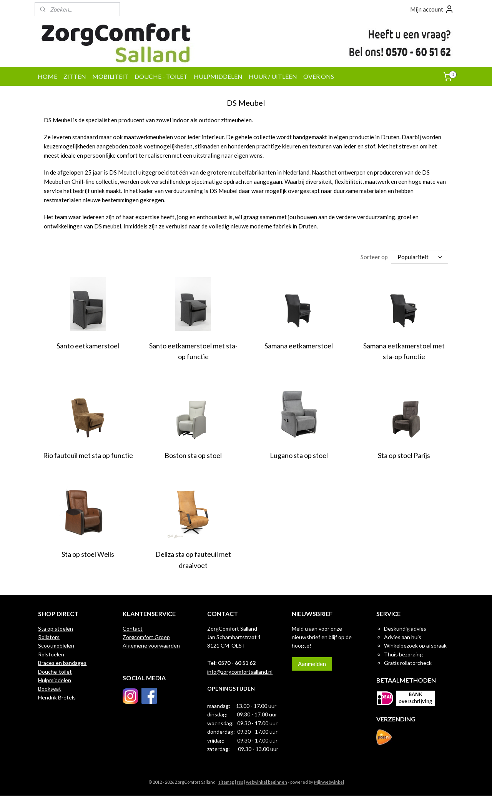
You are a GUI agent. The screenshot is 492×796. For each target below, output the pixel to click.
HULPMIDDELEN (218, 76)
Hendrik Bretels (57, 697)
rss (240, 781)
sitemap (226, 781)
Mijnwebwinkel (329, 781)
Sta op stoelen (55, 628)
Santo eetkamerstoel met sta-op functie (193, 351)
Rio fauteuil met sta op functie (88, 455)
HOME (47, 76)
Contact (133, 628)
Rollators (49, 637)
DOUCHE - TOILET (161, 76)
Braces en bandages (62, 662)
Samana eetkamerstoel (298, 345)
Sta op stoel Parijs (404, 455)
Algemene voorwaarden (151, 645)
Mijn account (432, 9)
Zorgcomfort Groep (146, 637)
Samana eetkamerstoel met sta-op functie (404, 351)
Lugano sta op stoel (299, 455)
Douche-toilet (55, 671)
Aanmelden (312, 663)
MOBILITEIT (110, 76)
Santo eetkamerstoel (88, 345)
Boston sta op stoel (193, 455)
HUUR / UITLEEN (273, 76)
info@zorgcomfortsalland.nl (240, 671)
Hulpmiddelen (54, 680)
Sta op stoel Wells (88, 554)
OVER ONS (318, 76)
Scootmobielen (56, 645)
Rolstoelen (51, 654)
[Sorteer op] (419, 256)
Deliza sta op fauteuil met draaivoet (193, 560)
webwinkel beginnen (266, 781)
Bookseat (49, 688)
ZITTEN (74, 76)
